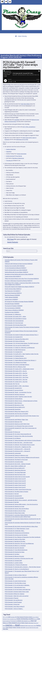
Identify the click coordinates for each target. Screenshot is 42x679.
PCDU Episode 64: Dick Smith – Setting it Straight (17, 464)
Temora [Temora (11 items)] (4, 627)
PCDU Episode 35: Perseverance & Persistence (17, 533)
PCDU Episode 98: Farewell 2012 (13, 388)
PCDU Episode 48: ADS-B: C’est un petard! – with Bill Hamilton (21, 500)
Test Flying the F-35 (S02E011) (12, 291)
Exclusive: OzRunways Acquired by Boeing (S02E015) (18, 280)
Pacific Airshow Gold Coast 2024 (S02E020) (16, 270)
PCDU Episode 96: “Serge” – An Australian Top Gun (18, 392)
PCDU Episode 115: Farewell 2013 (14, 352)
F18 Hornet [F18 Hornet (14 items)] (13, 621)
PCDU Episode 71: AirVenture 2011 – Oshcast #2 (17, 449)
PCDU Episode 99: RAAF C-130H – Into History (17, 386)
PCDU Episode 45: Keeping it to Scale (14, 506)
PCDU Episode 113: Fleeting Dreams (14, 356)
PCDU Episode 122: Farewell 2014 (14, 337)
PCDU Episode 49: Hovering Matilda (14, 498)
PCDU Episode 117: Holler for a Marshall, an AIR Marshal (19, 347)
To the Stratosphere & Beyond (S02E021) (15, 268)
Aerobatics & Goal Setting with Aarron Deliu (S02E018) (19, 274)
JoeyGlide (17, 119)
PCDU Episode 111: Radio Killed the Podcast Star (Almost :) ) (20, 360)
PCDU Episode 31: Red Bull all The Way (15, 541)
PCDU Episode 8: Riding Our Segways (14, 594)
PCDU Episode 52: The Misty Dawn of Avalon (16, 491)
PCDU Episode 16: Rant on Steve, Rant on (16, 575)
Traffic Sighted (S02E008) (11, 297)
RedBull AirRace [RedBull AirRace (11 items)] (31, 625)
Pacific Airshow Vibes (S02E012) (13, 289)
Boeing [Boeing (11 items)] (35, 618)
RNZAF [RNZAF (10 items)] (35, 625)
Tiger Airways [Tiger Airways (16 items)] (9, 627)
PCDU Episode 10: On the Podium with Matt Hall (17, 589)
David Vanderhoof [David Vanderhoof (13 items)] (6, 621)
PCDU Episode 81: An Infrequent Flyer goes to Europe (19, 426)
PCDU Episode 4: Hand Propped (13, 602)
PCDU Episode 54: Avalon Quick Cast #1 (15, 487)
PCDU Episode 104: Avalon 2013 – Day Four (16, 375)
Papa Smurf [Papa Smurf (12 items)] (36, 623)
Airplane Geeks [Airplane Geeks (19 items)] (28, 617)
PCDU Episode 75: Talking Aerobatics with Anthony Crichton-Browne (23, 440)
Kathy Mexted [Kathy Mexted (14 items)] (24, 621)
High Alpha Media (25, 104)
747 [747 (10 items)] (5, 617)
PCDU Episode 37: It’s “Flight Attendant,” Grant (17, 528)
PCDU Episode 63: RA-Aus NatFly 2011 (15, 468)
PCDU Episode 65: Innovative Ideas (14, 461)
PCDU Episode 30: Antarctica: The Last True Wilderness (19, 543)
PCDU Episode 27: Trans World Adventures (16, 550)
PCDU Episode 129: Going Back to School (15, 318)
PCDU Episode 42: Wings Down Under (15, 513)
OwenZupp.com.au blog (22, 139)
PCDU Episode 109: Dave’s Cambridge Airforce (17, 364)
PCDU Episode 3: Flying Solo (12, 604)
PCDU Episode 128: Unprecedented (14, 320)
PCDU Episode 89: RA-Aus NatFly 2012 (15, 407)
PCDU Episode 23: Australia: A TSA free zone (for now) (19, 558)
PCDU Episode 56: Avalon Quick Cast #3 (15, 483)
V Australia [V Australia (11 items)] (27, 627)
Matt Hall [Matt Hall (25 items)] (33, 621)
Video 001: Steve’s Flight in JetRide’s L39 (15, 466)
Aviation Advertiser (11, 149)
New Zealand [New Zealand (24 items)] (13, 623)
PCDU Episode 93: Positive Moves (13, 398)
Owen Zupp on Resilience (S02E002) (14, 310)
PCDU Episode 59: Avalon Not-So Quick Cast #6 (17, 476)
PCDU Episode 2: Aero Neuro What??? (15, 606)
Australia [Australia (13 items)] (12, 619)
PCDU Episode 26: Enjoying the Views (14, 552)
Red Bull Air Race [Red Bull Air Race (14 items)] (24, 625)
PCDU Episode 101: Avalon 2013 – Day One (16, 381)
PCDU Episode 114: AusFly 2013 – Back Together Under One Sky (21, 354)
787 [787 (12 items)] (7, 617)
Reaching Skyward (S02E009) (12, 295)
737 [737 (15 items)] (4, 617)
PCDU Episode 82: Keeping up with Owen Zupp (17, 424)
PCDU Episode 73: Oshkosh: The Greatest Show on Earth (20, 444)
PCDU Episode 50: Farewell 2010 (13, 496)
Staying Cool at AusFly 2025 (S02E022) (15, 266)
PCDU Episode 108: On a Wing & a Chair (15, 366)
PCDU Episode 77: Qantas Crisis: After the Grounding (19, 436)
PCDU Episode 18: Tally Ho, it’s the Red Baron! (17, 569)
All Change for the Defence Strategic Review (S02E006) (19, 301)
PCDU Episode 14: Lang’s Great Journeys (15, 581)
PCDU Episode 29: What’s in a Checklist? (15, 545)
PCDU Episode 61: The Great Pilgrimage (15, 472)
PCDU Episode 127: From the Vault (14, 323)
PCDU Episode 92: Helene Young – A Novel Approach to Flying (21, 401)
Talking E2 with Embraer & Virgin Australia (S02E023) (18, 263)
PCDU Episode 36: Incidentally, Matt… (15, 530)
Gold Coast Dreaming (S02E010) (13, 293)
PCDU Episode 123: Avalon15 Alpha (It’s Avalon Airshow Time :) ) (21, 334)
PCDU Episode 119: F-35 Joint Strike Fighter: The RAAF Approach (21, 343)
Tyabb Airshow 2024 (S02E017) (13, 276)
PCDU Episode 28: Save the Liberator (14, 547)
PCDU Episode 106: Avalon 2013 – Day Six (16, 371)
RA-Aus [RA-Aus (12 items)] (13, 625)
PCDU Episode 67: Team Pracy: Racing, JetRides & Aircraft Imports (22, 457)
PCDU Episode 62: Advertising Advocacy (15, 470)
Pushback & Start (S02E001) (12, 312)
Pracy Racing (19, 156)
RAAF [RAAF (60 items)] (17, 625)
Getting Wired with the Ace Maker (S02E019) (16, 272)
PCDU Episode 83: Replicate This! (13, 421)
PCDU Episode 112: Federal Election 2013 (16, 358)
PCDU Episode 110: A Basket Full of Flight (15, 362)
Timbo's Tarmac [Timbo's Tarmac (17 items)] (17, 627)
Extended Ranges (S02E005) (12, 303)
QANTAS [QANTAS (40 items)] (8, 625)
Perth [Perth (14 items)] (4, 625)
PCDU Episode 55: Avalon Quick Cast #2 (15, 485)
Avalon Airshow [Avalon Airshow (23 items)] (21, 619)
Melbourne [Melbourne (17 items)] (5, 623)
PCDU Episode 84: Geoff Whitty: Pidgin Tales (16, 419)
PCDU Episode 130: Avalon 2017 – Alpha (15, 316)
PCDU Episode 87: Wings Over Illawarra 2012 (16, 411)
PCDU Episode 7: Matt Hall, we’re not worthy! (16, 596)
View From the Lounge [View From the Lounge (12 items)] (33, 627)
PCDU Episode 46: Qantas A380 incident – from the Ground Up (21, 504)
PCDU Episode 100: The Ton (12, 384)
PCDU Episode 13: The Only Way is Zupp (15, 583)
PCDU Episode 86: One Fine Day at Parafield (16, 413)
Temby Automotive (21, 153)
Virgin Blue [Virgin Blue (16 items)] (5, 629)
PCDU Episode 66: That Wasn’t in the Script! (16, 459)
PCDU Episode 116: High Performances (15, 349)
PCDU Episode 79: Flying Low (12, 432)
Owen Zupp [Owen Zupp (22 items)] (24, 623)
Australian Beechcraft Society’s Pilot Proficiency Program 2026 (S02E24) (21, 56)
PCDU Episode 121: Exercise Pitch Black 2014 (16, 339)
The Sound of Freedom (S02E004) (13, 306)
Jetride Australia (10, 156)
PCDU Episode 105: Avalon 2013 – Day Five (16, 373)
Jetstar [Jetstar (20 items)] (19, 621)
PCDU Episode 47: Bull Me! (12, 502)
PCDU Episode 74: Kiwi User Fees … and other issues (18, 442)
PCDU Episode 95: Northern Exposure (15, 394)
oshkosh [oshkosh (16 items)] (19, 623)
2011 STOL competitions (29, 127)
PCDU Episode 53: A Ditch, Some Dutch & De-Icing (18, 489)
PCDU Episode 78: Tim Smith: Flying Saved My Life (18, 434)
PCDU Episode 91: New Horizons (13, 403)
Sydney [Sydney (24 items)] (38, 625)
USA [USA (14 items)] (22, 627)
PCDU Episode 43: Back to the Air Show (15, 510)
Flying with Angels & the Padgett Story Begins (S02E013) (19, 286)
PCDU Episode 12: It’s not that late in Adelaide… (17, 585)
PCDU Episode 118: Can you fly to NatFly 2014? (17, 345)
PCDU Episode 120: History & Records (15, 341)
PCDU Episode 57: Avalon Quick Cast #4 (15, 481)
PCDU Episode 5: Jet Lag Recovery (14, 600)
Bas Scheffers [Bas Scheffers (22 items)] (30, 619)
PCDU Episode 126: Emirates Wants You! (15, 325)
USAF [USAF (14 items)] (24, 627)
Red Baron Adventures (18, 158)
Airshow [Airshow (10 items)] (33, 617)
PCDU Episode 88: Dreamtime (13, 409)
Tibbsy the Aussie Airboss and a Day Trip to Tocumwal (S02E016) (22, 278)
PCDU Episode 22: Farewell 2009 (13, 560)
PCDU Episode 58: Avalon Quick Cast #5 (15, 478)
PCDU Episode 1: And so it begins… (14, 608)
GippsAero (8, 151)
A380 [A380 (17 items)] (9, 617)
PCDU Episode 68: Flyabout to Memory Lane (16, 455)
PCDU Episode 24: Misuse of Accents (14, 556)
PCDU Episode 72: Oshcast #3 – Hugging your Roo (18, 447)
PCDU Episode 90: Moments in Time (14, 405)
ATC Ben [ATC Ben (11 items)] (8, 618)
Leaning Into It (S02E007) (11, 299)
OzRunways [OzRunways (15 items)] (30, 623)
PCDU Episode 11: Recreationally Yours (15, 587)
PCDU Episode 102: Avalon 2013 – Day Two (16, 379)
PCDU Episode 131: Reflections (13, 314)
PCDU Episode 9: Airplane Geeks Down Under (17, 591)
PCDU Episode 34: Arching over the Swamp (16, 535)
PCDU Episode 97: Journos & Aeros (14, 390)
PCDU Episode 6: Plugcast (11, 598)
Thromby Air (9, 160)
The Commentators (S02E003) (13, 308)
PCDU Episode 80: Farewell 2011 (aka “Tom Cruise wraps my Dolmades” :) (20, 65)
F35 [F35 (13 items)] (16, 621)
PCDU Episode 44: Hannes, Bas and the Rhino (17, 508)
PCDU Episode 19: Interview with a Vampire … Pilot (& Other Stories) (23, 567)
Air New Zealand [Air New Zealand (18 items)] (19, 617)
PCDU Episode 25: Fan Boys (12, 554)
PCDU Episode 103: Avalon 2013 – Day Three (16, 377)
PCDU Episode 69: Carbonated (13, 453)
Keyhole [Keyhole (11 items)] (29, 620)
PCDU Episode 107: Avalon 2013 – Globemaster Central (19, 369)
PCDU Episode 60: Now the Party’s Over (15, 474)
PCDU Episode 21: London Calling (13, 562)
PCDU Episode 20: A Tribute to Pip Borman (16, 565)
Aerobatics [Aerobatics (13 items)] (13, 617)
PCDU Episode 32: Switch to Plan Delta (15, 539)
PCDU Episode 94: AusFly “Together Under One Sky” (18, 396)
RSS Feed (10, 239)
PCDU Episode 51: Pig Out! (12, 493)
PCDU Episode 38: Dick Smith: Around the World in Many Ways (21, 526)
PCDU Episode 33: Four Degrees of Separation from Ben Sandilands (22, 537)
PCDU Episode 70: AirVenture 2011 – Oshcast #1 (17, 451)
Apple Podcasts (12, 242)
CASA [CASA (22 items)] (38, 619)
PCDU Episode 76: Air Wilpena (13, 438)
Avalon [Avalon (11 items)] (15, 618)
